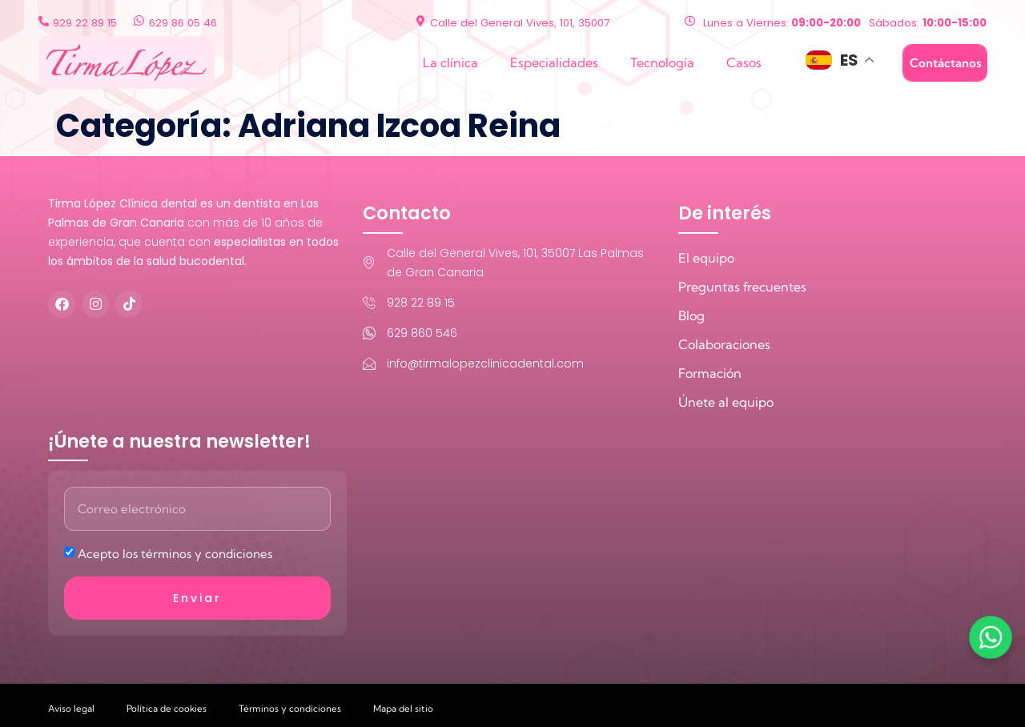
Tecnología (662, 62)
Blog (691, 315)
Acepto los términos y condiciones (175, 553)
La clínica (450, 62)
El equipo (706, 258)
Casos (744, 62)
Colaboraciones (724, 344)
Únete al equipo (726, 402)
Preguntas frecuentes (742, 287)
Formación (710, 373)
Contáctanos (945, 62)
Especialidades (554, 62)
